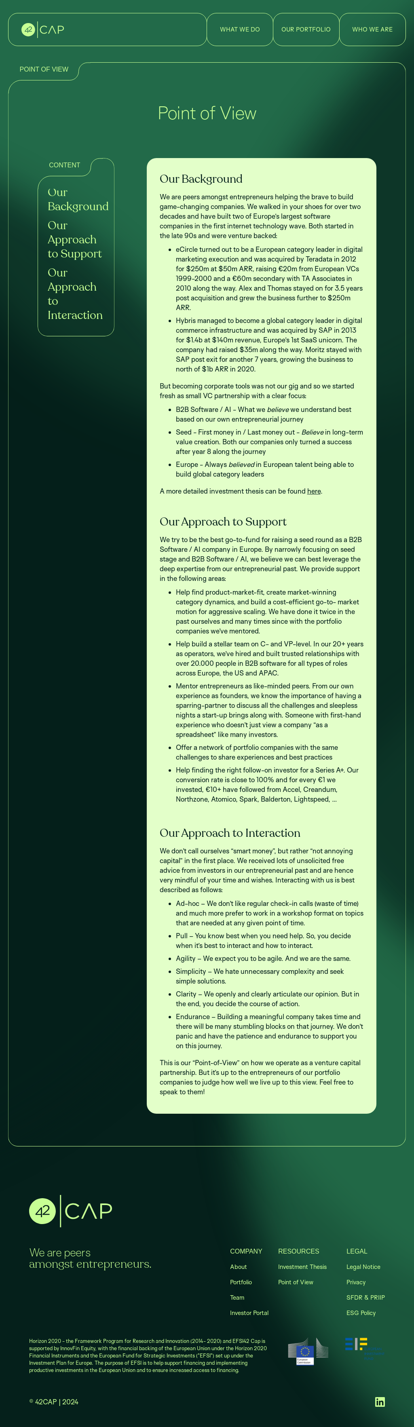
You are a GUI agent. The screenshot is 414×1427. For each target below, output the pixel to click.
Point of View (295, 1282)
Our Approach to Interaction (75, 294)
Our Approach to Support (75, 240)
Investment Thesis (302, 1267)
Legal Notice (363, 1267)
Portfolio (241, 1282)
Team (237, 1297)
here (314, 491)
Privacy (355, 1282)
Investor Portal (249, 1313)
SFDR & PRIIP (365, 1297)
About (238, 1267)
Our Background (76, 200)
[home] (42, 29)
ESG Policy (361, 1313)
